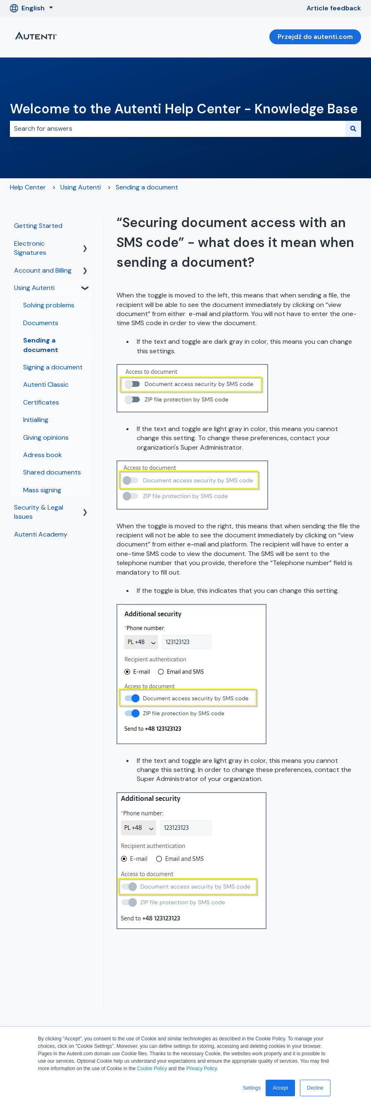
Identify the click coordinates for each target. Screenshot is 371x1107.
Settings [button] (252, 1088)
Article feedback (334, 8)
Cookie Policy (152, 1068)
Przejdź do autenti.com (315, 36)
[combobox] (177, 129)
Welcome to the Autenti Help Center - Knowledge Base (184, 108)
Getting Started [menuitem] (38, 225)
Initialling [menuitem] (35, 419)
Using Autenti (80, 187)
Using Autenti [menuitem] (34, 287)
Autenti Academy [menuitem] (40, 534)
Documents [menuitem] (40, 323)
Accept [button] (280, 1088)
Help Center (28, 187)
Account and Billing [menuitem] (42, 270)
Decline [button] (315, 1088)
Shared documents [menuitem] (52, 472)
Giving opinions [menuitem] (46, 437)
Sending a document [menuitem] (40, 345)
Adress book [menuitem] (42, 454)
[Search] (353, 129)
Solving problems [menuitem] (48, 305)
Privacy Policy (201, 1068)
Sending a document (147, 187)
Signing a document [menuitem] (53, 367)
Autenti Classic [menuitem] (46, 384)
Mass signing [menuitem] (42, 490)
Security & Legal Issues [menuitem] (38, 512)
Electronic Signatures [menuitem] (30, 248)
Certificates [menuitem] (41, 402)
